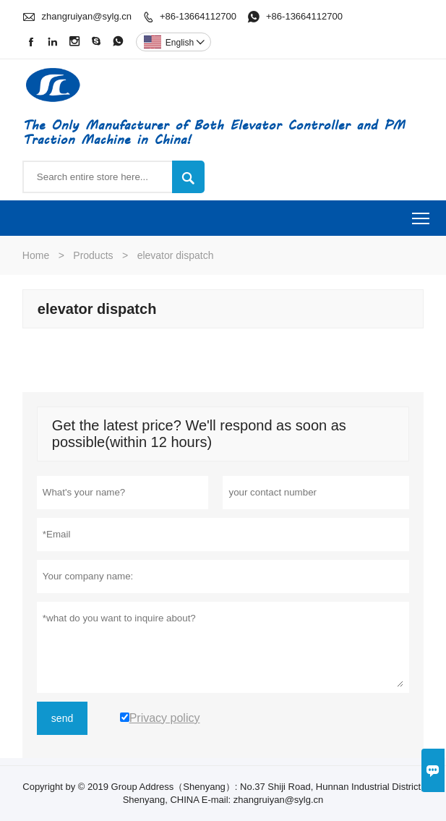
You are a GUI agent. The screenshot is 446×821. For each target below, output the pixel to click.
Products (93, 255)
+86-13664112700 (198, 16)
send (62, 718)
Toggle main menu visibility (422, 214)
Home (35, 255)
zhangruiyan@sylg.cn (86, 16)
